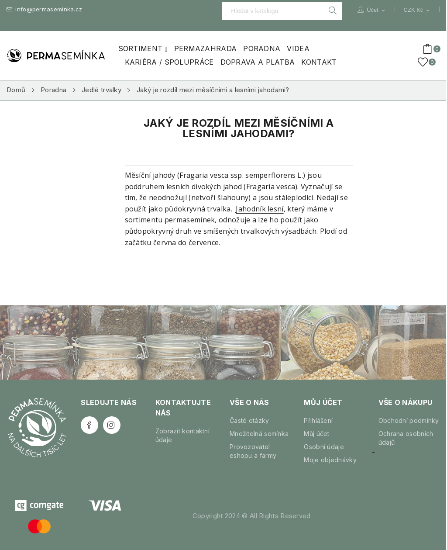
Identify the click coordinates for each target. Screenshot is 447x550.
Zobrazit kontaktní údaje (182, 435)
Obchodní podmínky (408, 420)
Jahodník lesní (259, 209)
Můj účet (316, 433)
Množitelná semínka (259, 433)
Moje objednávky (330, 460)
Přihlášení (318, 420)
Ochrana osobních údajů (405, 438)
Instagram (111, 425)
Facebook (89, 425)
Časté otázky (249, 420)
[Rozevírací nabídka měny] (417, 10)
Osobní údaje (324, 446)
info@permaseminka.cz (44, 9)
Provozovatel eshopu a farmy (253, 451)
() (424, 62)
